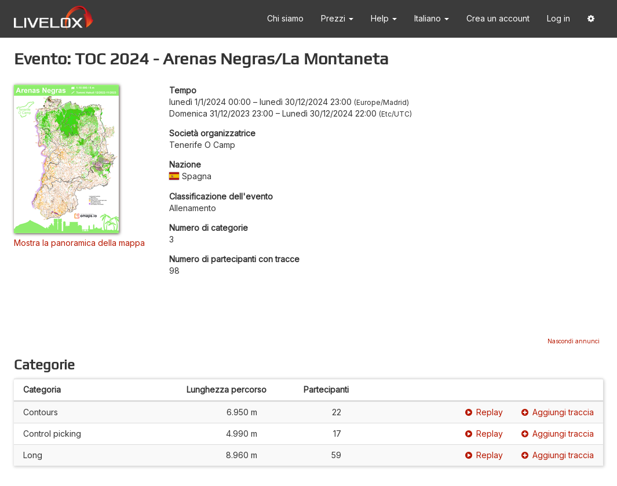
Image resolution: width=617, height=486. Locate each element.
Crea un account (498, 18)
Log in (558, 18)
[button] (591, 19)
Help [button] (384, 18)
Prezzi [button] (337, 18)
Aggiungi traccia (557, 412)
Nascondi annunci (573, 341)
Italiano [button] (431, 18)
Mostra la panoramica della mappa (79, 243)
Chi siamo (285, 18)
